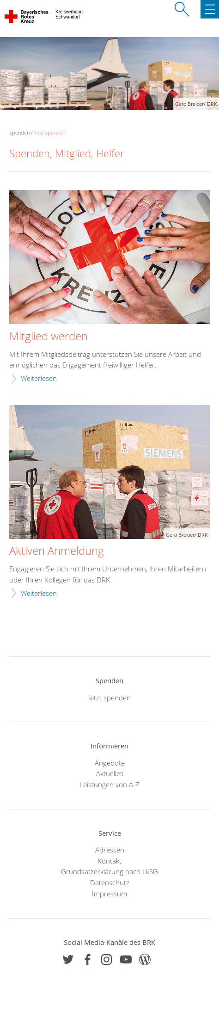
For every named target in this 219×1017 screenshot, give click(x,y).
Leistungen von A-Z (109, 784)
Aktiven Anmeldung (56, 551)
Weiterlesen (39, 378)
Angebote (110, 762)
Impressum (109, 893)
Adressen (109, 849)
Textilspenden (49, 132)
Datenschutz (109, 882)
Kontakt (109, 860)
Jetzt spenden (109, 697)
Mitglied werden (48, 336)
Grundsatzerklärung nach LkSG (109, 871)
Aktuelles (109, 773)
